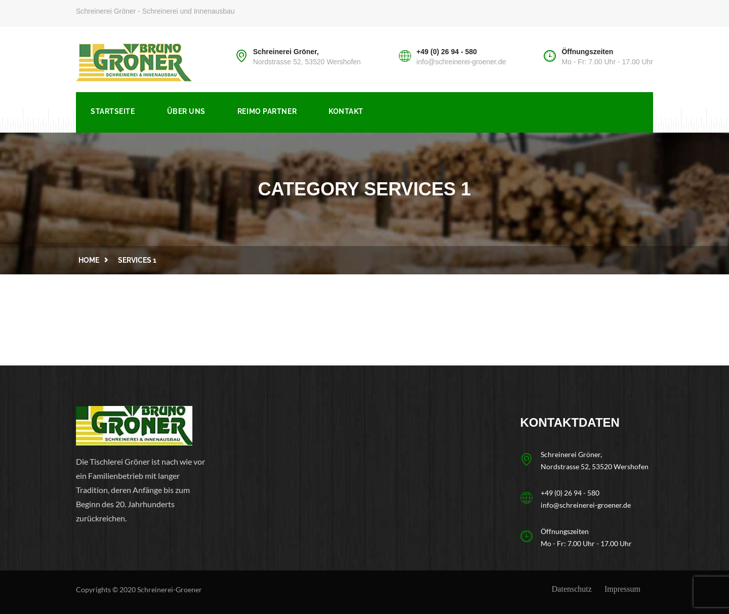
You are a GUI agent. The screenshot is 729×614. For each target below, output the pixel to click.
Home (88, 260)
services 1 (137, 260)
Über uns (186, 111)
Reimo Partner (267, 111)
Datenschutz (572, 589)
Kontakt (346, 111)
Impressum (622, 589)
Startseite (113, 111)
